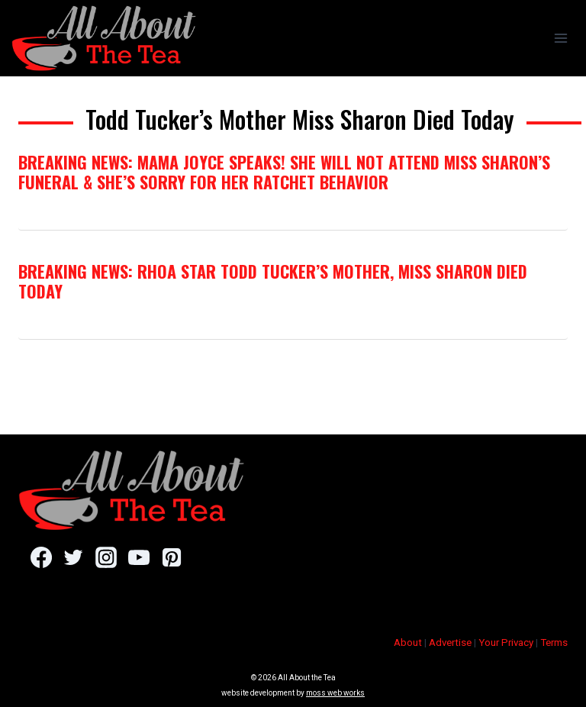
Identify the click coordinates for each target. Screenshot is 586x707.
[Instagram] (106, 557)
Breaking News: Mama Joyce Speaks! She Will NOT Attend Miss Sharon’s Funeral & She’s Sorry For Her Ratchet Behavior (284, 172)
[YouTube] (138, 557)
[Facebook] (41, 557)
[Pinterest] (171, 557)
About (408, 642)
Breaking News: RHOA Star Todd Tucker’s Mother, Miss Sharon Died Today (272, 281)
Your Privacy (505, 642)
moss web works (335, 693)
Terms (554, 642)
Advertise (450, 642)
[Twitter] (74, 557)
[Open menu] (560, 38)
